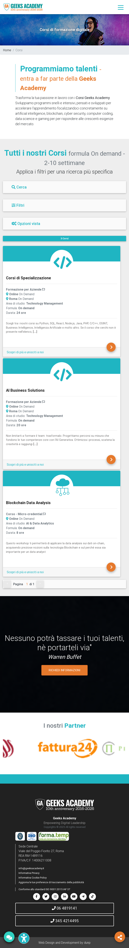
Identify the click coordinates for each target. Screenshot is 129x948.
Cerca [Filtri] (19, 187)
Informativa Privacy (29, 873)
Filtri (18, 205)
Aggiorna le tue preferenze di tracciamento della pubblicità (51, 882)
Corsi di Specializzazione (28, 277)
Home (7, 50)
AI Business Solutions (25, 390)
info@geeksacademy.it (31, 868)
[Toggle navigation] (120, 7)
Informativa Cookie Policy (33, 877)
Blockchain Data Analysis (28, 502)
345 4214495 (64, 920)
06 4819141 (64, 908)
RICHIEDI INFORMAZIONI (64, 670)
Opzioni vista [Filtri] (26, 223)
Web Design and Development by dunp (64, 943)
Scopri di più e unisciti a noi (25, 352)
